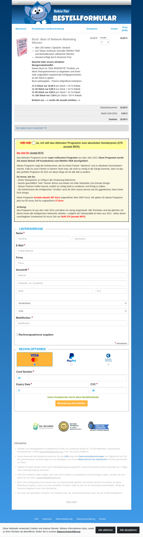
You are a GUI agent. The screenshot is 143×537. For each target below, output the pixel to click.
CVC (93, 384)
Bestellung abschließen (71, 403)
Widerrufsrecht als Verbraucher (92, 459)
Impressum (47, 519)
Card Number (24, 371)
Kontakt (102, 519)
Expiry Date (23, 384)
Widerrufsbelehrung (64, 519)
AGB (66, 456)
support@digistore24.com (51, 452)
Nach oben (71, 502)
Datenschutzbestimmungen (91, 456)
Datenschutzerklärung (85, 519)
